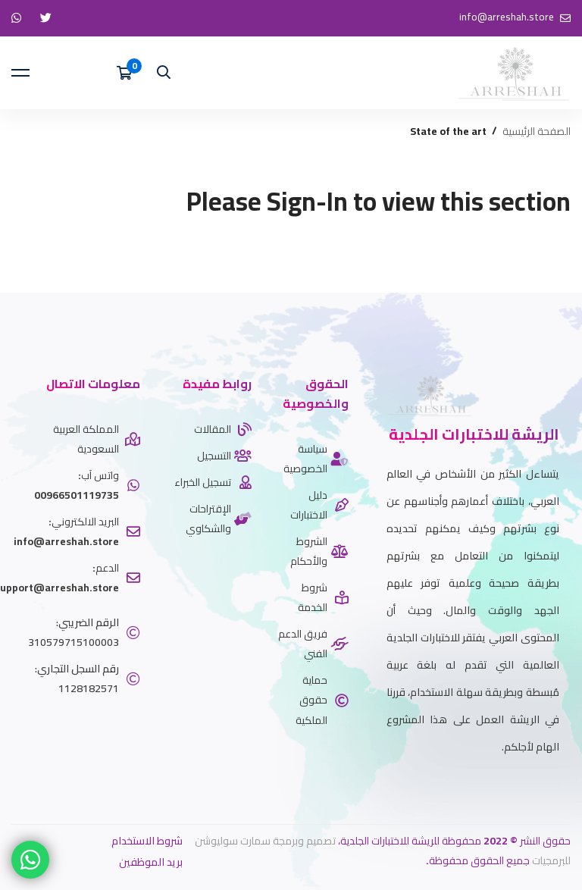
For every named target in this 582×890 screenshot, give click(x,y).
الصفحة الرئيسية (536, 131)
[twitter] (559, 784)
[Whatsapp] (536, 784)
